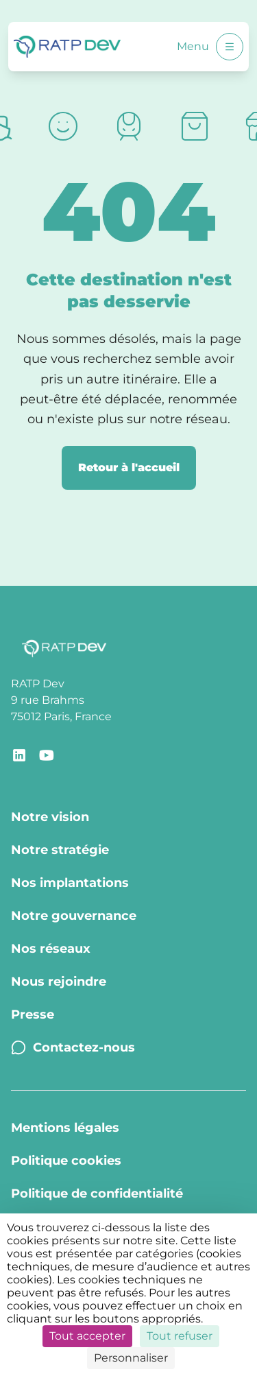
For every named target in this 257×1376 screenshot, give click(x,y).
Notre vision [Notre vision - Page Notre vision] (50, 817)
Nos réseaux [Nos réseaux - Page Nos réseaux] (50, 948)
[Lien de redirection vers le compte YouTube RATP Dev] (46, 755)
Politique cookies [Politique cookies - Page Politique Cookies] (66, 1160)
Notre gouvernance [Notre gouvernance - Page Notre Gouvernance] (73, 915)
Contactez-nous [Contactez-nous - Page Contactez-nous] (73, 1047)
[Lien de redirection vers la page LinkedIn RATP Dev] (19, 755)
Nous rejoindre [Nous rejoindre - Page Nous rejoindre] (58, 981)
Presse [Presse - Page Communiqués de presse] (32, 1014)
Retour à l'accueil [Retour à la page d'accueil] (129, 467)
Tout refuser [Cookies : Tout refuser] (179, 1335)
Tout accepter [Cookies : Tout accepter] (87, 1335)
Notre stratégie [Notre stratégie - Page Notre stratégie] (60, 849)
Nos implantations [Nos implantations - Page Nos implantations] (70, 882)
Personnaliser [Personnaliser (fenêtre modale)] (131, 1357)
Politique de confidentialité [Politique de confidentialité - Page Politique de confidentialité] (97, 1193)
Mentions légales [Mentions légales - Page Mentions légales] (65, 1127)
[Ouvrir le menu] (229, 46)
